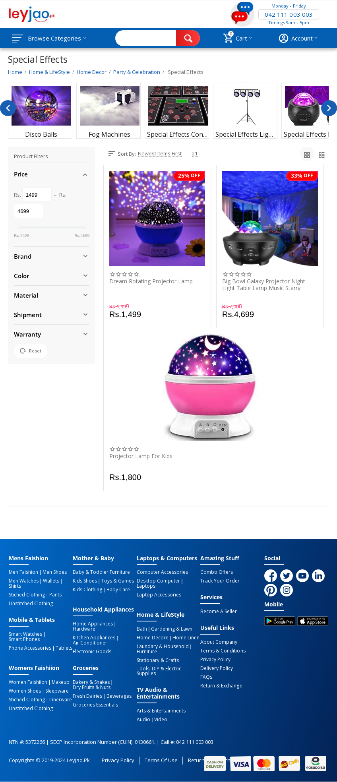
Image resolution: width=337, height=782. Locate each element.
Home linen (185, 637)
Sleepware (57, 691)
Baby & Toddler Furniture (101, 572)
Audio (143, 719)
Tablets (64, 648)
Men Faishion (23, 572)
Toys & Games (117, 581)
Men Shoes (55, 572)
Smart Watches (25, 634)
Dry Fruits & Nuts (91, 687)
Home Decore (152, 637)
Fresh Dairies (87, 696)
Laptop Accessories (159, 594)
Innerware (60, 699)
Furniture (147, 651)
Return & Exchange (221, 685)
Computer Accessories (162, 572)
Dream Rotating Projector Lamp (151, 281)
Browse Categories (54, 38)
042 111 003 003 (288, 14)
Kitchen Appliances (94, 637)
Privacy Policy (215, 659)
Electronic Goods (92, 651)
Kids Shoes (85, 581)
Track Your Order (220, 581)
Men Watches (24, 581)
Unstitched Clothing (31, 603)
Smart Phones (24, 639)
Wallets (51, 581)
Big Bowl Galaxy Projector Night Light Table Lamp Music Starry (263, 284)
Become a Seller (218, 611)
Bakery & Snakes (91, 682)
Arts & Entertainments (161, 710)
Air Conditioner (90, 643)
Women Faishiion (28, 682)
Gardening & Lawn (171, 629)
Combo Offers (216, 572)
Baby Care (118, 589)
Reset (30, 351)
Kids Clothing (87, 589)
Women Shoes (25, 691)
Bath (142, 629)
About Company (218, 642)
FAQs (206, 677)
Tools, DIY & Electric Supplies (159, 671)
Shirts (15, 586)
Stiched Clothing (27, 594)
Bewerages (119, 696)
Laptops (146, 586)
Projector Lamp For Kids (140, 456)
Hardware (84, 629)
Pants (55, 594)
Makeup (61, 682)
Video (160, 719)
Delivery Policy (216, 668)
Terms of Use (161, 760)
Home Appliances (93, 623)
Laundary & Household (163, 646)
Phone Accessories (30, 648)
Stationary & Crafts (158, 660)
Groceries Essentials (95, 705)
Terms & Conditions (222, 650)
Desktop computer (158, 581)
